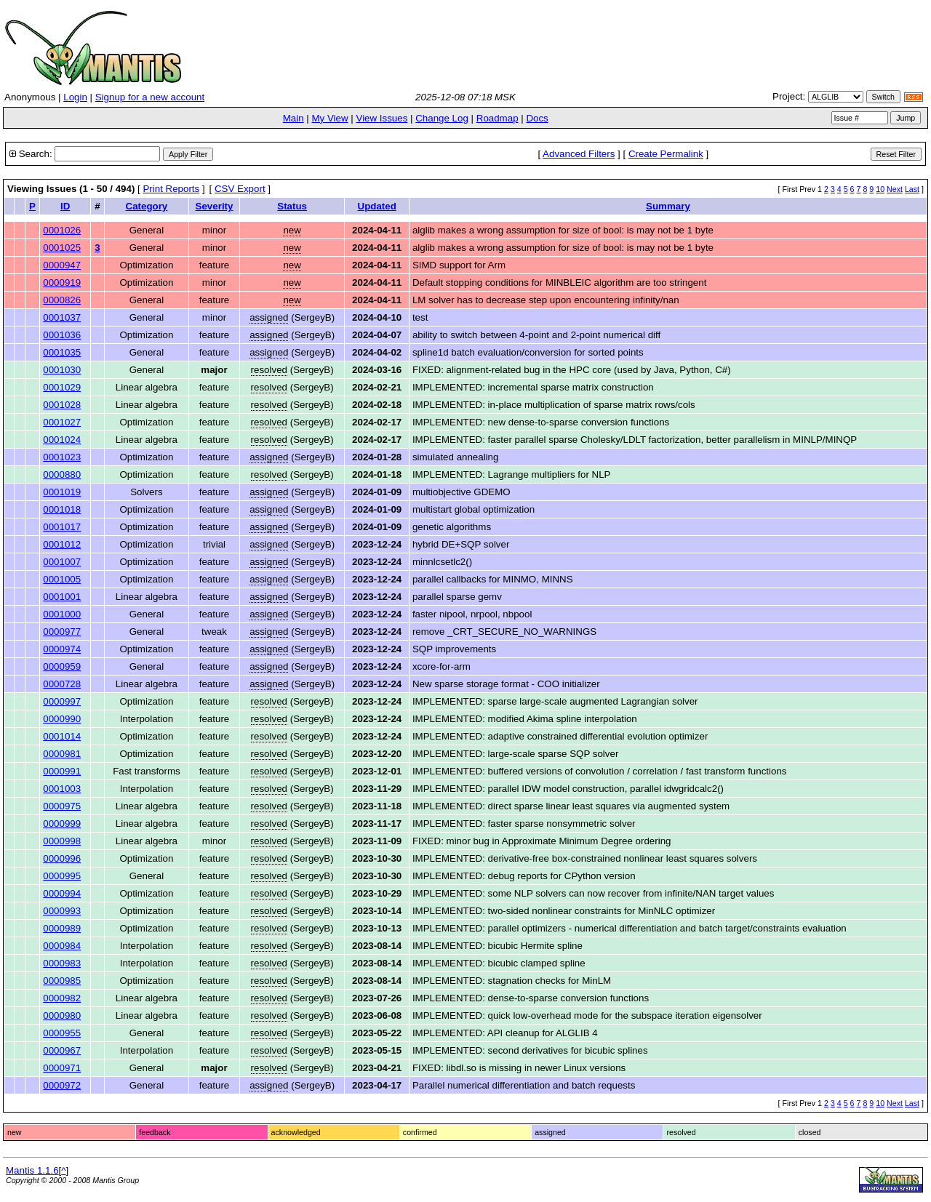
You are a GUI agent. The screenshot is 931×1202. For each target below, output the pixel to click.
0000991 (62, 771)
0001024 (62, 439)
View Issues (381, 118)
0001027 (62, 422)
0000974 (62, 649)
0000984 (62, 945)
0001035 (62, 352)
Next (895, 189)
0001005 (62, 579)
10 (880, 189)
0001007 (62, 561)
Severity (214, 206)
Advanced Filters (579, 153)
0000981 (62, 753)
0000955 (62, 1032)
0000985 (62, 980)
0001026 (62, 230)
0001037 (62, 317)
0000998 (62, 841)
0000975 (62, 806)
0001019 (62, 491)
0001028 (62, 404)
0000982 (62, 998)
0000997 (62, 701)
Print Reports (171, 188)
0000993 (62, 910)
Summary (668, 206)
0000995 (62, 875)
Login (75, 97)
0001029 (62, 387)
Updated (377, 206)
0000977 (62, 631)
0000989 (62, 928)
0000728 (62, 683)
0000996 (62, 858)
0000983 (62, 963)
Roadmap (497, 118)
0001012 (62, 544)
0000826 (62, 300)
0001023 (62, 457)
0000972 (62, 1085)
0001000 (62, 614)
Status (292, 206)
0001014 (62, 736)
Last (912, 189)
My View (329, 118)
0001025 (62, 247)
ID (65, 206)
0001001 (62, 596)
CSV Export (240, 188)
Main (293, 118)
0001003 (62, 788)
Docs (537, 118)
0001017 (62, 526)
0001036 (62, 334)
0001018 (62, 509)
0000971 (62, 1067)
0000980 (62, 1015)
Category (147, 206)
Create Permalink (665, 153)
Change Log (441, 118)
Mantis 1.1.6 (32, 1170)
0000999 (62, 823)
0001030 (62, 369)
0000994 (62, 893)
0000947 (62, 265)
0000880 (62, 474)
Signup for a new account (149, 97)
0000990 (62, 718)
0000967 (62, 1050)
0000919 (62, 282)
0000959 (62, 666)
